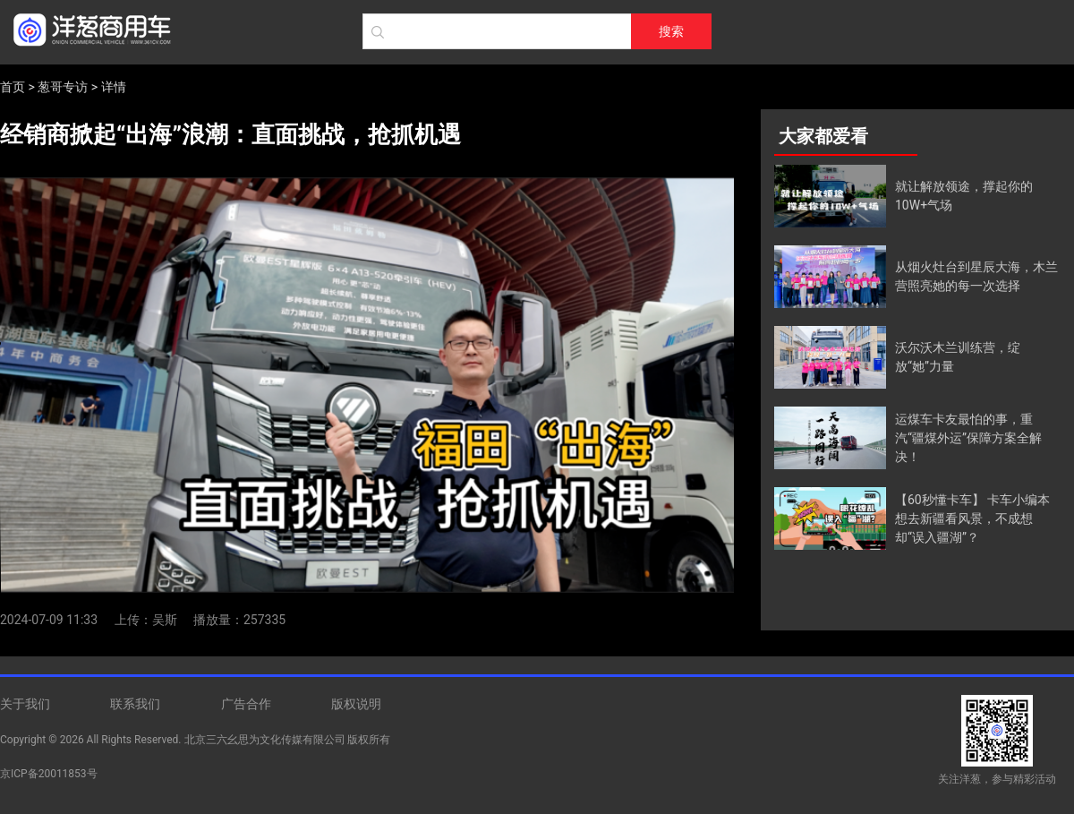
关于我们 (25, 704)
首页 (12, 87)
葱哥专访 (63, 87)
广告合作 (246, 704)
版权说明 (356, 704)
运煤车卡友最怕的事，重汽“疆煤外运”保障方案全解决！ (968, 438)
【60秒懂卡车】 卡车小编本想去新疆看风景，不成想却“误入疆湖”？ (972, 518)
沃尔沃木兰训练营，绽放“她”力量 (957, 356)
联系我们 (135, 704)
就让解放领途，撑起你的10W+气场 (964, 195)
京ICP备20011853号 (49, 773)
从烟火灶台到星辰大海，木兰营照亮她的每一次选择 (976, 276)
